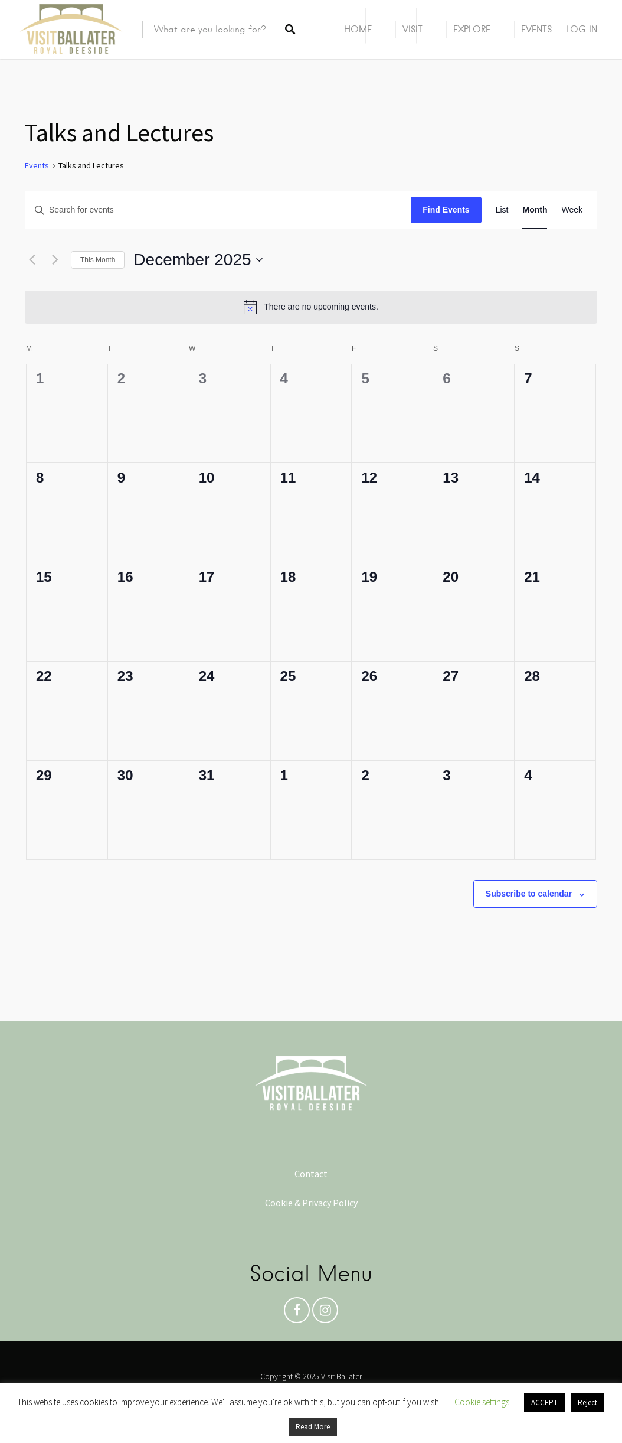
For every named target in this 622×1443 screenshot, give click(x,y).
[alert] (311, 307)
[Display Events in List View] (502, 210)
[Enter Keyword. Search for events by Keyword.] (218, 210)
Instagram (325, 1313)
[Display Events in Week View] (571, 210)
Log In (581, 29)
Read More (313, 1427)
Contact (311, 1174)
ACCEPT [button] (544, 1403)
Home (358, 29)
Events (536, 29)
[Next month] (55, 260)
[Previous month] (32, 260)
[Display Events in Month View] (534, 210)
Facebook (297, 1313)
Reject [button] (587, 1403)
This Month (97, 260)
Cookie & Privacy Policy (311, 1203)
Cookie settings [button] (481, 1402)
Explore (471, 29)
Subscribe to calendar (529, 893)
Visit (412, 29)
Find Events (446, 209)
